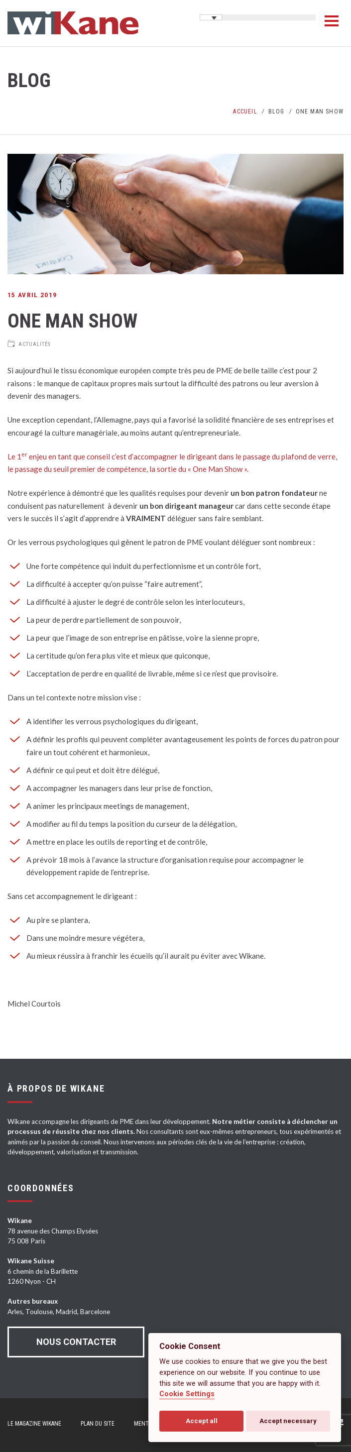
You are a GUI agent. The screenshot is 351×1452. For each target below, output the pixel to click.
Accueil (245, 111)
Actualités (34, 344)
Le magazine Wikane (34, 1423)
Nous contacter (76, 1342)
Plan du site (98, 1423)
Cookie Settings (187, 1394)
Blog (276, 111)
